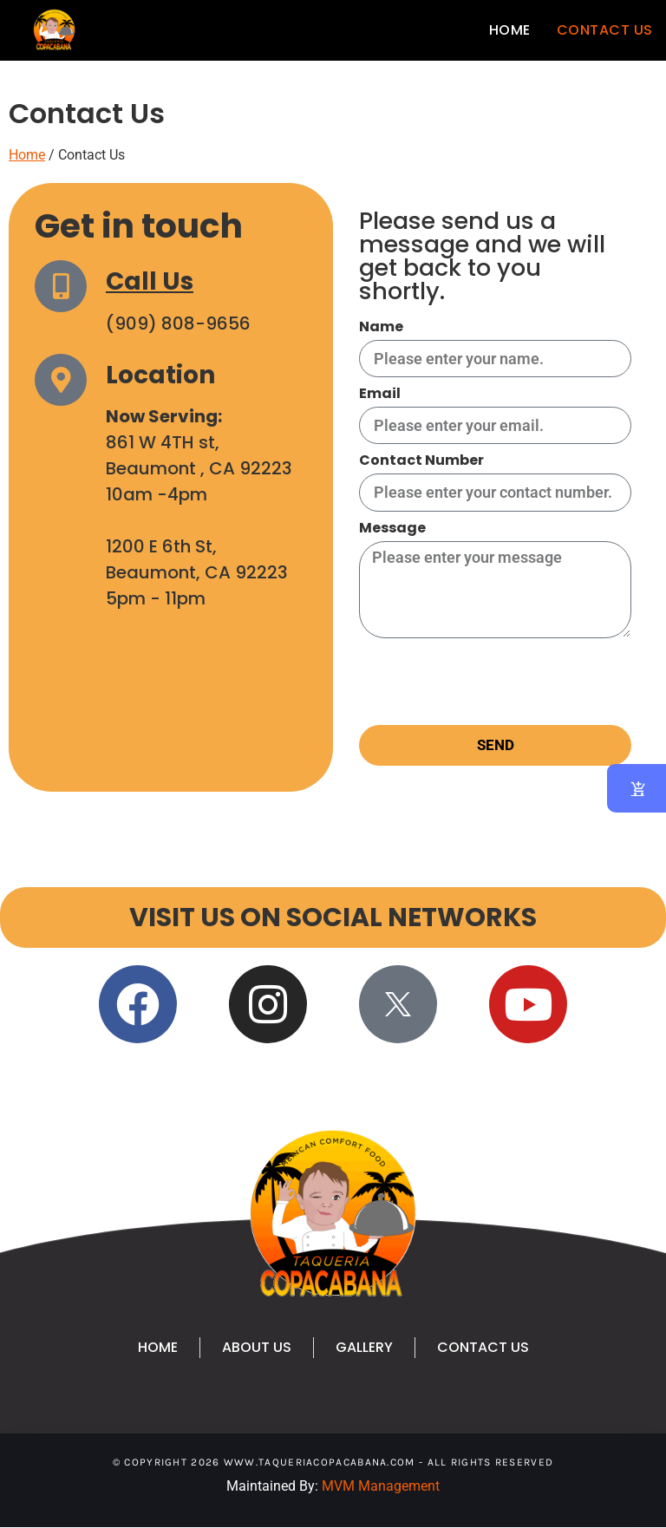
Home (510, 30)
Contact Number (421, 462)
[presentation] (491, 681)
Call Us (149, 281)
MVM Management (381, 1486)
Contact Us (605, 30)
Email (380, 395)
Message (392, 529)
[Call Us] (61, 286)
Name (381, 328)
